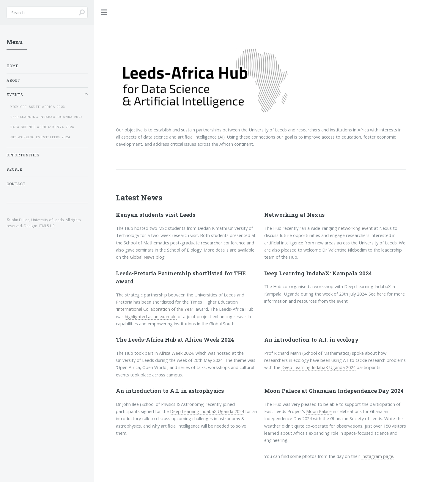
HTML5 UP (46, 225)
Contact (16, 184)
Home (12, 66)
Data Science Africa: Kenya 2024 (42, 127)
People (14, 169)
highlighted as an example (151, 316)
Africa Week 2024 (176, 353)
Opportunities (23, 155)
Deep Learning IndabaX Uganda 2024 (318, 367)
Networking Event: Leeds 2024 (40, 137)
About (13, 80)
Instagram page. (377, 456)
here (381, 294)
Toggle (104, 12)
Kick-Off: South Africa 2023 (37, 107)
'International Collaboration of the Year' (155, 309)
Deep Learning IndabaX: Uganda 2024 (46, 117)
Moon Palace (319, 411)
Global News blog (147, 257)
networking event (355, 228)
